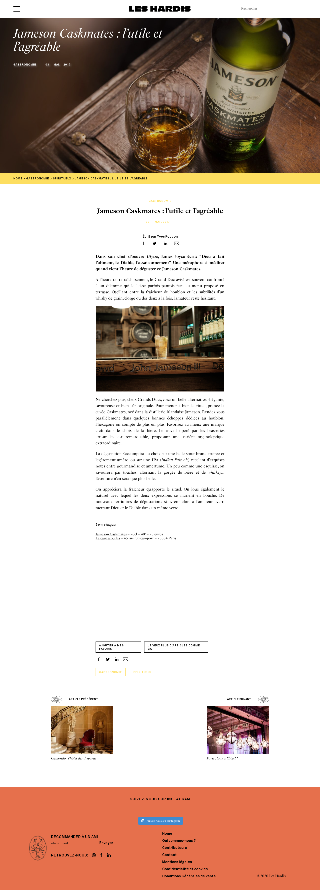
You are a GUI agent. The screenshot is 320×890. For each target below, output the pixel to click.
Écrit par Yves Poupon (160, 236)
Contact (169, 855)
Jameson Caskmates (111, 534)
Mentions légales (177, 862)
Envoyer (106, 843)
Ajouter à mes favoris (111, 647)
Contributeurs (174, 848)
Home (167, 834)
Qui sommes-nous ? (179, 841)
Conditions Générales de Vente (189, 876)
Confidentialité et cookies (185, 869)
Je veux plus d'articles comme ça (174, 647)
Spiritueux (142, 672)
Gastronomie (110, 672)
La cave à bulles (108, 538)
